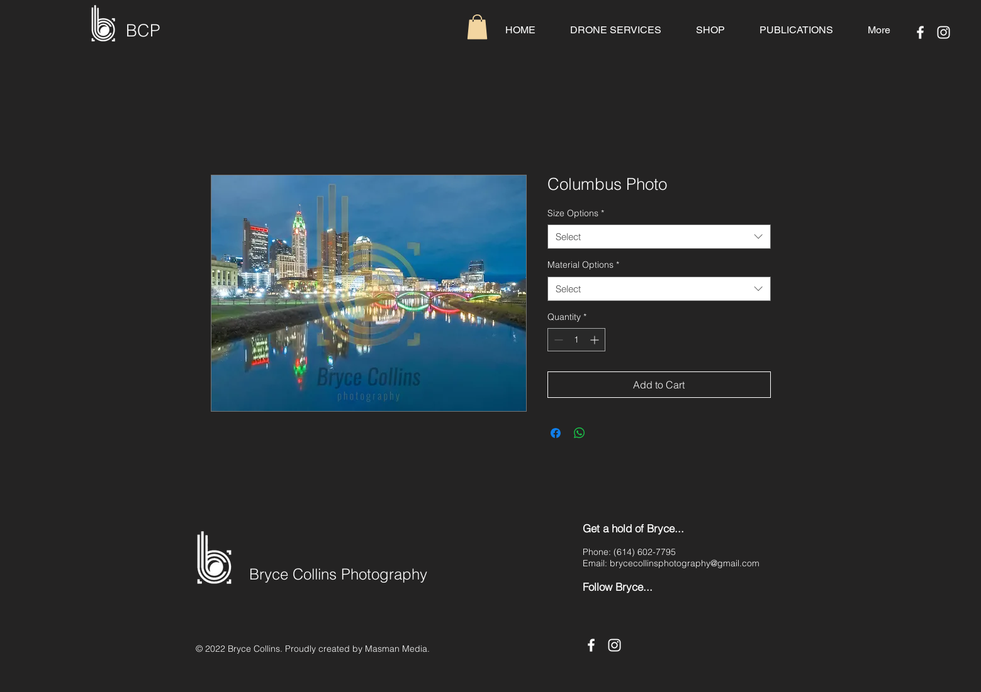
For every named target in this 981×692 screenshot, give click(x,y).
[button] (477, 26)
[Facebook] (920, 32)
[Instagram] (943, 32)
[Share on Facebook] (555, 433)
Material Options (583, 264)
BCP (143, 30)
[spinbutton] (576, 340)
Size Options (575, 213)
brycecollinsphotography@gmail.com (685, 563)
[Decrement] (557, 340)
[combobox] (659, 236)
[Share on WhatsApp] (579, 433)
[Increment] (595, 340)
